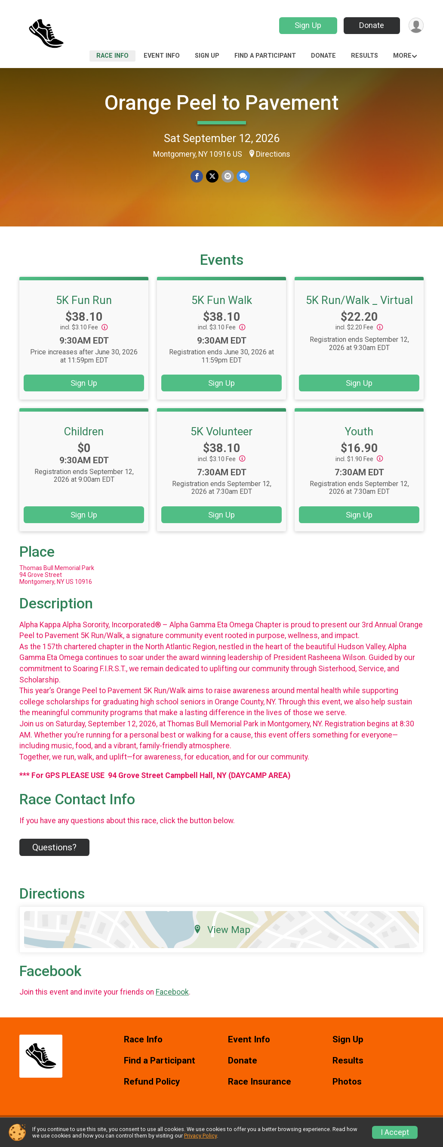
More (402, 55)
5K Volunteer (221, 436)
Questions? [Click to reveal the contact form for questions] (54, 852)
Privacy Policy (200, 1135)
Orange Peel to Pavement (221, 102)
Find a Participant (265, 55)
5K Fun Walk (221, 305)
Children (84, 436)
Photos (347, 1087)
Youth (359, 436)
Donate (371, 25)
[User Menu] (416, 26)
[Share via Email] (227, 176)
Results (364, 55)
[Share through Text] (242, 176)
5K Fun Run (84, 305)
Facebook (172, 997)
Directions (273, 154)
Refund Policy (152, 1087)
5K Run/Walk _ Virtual (359, 305)
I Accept (395, 1132)
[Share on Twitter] (212, 176)
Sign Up (307, 25)
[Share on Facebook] (197, 176)
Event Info (162, 55)
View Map (221, 934)
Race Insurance (259, 1087)
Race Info (112, 55)
